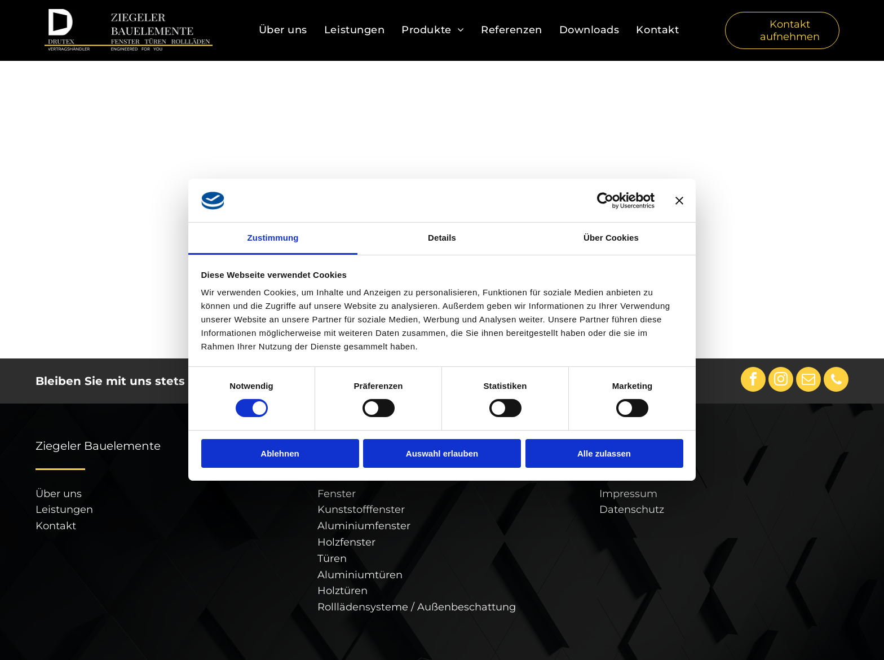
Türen (332, 558)
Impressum (628, 494)
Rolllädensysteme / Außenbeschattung (416, 607)
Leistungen (64, 509)
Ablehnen (279, 453)
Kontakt (56, 526)
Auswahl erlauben (442, 453)
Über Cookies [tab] (611, 237)
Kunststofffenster (361, 509)
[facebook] (753, 381)
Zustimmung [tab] (273, 237)
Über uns (59, 494)
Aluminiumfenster (363, 526)
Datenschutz (631, 509)
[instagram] (780, 381)
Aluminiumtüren (360, 575)
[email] (808, 381)
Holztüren (342, 590)
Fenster (336, 494)
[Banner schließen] (679, 201)
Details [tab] (442, 237)
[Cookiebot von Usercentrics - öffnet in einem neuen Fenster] (605, 200)
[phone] (836, 381)
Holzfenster (346, 542)
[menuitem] (283, 30)
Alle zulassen (604, 453)
